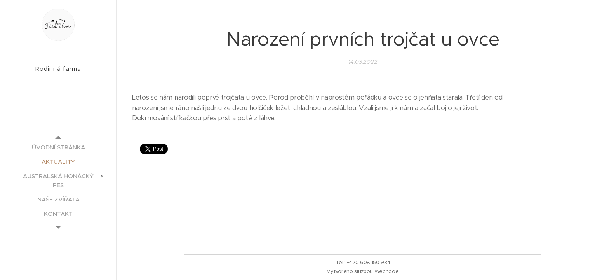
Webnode (386, 271)
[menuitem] (58, 147)
